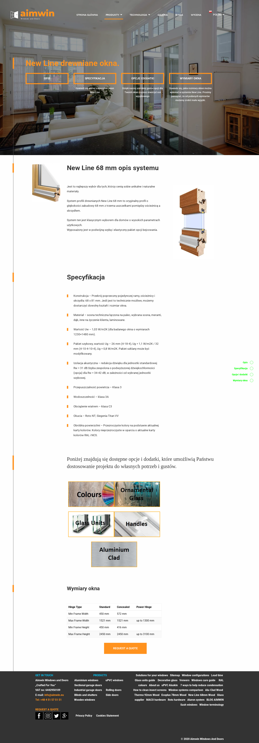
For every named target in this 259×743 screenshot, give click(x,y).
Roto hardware (176, 699)
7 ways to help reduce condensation (201, 685)
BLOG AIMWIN (215, 699)
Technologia (138, 14)
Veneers (184, 680)
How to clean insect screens (149, 690)
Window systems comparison (185, 690)
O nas (179, 14)
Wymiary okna (190, 78)
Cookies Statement (107, 715)
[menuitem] (87, 15)
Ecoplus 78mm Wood (173, 695)
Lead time (217, 675)
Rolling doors (113, 690)
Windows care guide (203, 680)
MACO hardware (156, 699)
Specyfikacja (95, 78)
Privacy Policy (84, 715)
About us (154, 685)
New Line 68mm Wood (201, 695)
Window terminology (211, 704)
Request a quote (125, 648)
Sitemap (175, 675)
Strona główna (87, 14)
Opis (47, 78)
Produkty (112, 14)
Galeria (163, 14)
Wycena (196, 14)
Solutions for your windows (152, 675)
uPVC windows (114, 680)
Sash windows (188, 704)
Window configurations (195, 675)
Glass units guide (145, 680)
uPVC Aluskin (170, 685)
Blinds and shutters (85, 695)
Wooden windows (84, 699)
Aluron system (195, 699)
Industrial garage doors (88, 690)
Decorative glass (167, 680)
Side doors (112, 695)
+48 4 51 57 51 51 (51, 699)
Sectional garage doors (88, 685)
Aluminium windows (86, 680)
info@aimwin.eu (54, 695)
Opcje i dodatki (142, 78)
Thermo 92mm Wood (146, 695)
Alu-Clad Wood (214, 690)
